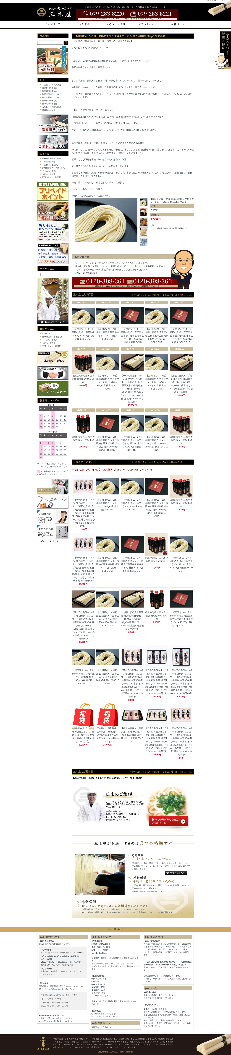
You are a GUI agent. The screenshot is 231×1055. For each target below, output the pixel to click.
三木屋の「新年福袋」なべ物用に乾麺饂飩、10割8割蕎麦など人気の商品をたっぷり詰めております (108, 735)
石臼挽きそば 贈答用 (51, 177)
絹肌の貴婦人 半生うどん (53, 168)
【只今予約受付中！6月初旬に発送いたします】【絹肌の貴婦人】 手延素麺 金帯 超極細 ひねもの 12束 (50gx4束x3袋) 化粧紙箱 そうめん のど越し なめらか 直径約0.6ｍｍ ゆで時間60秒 (132, 683)
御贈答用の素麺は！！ (51, 88)
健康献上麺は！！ (49, 110)
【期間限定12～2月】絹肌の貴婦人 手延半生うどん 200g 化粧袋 (107, 332)
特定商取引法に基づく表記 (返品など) (171, 228)
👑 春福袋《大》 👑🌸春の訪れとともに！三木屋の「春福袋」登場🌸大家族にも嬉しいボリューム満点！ (83, 735)
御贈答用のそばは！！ (51, 100)
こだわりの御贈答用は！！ (53, 107)
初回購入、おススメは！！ (53, 85)
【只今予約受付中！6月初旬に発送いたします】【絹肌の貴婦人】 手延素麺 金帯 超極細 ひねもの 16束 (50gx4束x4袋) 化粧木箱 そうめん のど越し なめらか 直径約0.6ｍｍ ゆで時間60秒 (181, 741)
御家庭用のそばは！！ (51, 104)
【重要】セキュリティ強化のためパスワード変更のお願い (114, 778)
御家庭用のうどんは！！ (52, 97)
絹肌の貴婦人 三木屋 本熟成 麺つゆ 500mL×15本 (83, 378)
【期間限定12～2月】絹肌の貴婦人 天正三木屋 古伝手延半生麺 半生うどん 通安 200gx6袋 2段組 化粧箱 (132, 335)
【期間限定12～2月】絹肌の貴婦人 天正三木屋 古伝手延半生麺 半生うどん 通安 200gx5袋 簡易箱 (107, 443)
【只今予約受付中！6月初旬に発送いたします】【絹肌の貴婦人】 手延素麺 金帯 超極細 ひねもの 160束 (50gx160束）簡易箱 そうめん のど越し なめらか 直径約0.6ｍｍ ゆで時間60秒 (132, 388)
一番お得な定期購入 (50, 165)
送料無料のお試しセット (52, 158)
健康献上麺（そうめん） (52, 337)
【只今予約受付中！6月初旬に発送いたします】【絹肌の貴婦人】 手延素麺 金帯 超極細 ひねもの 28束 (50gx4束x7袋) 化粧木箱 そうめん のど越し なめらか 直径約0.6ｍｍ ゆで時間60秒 (83, 513)
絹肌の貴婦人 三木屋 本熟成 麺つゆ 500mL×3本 (83, 440)
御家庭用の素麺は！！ (51, 91)
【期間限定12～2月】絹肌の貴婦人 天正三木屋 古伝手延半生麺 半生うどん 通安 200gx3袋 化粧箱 (181, 335)
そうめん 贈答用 (49, 171)
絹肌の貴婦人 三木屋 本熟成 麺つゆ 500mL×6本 (181, 440)
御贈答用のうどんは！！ (52, 94)
